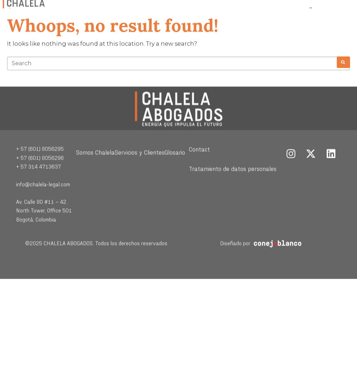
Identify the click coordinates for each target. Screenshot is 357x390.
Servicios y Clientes (140, 170)
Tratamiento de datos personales (232, 186)
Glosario (175, 170)
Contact (199, 166)
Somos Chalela (95, 170)
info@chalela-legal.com (43, 202)
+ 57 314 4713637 (38, 184)
